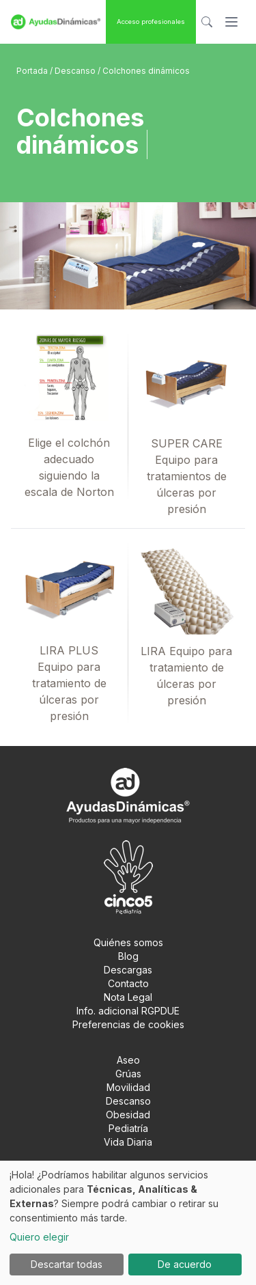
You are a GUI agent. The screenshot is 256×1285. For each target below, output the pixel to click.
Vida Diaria (128, 1142)
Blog (128, 956)
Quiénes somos (128, 942)
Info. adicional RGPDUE (128, 1011)
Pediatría (128, 1128)
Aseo (128, 1060)
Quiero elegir (39, 1237)
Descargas (128, 970)
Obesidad (128, 1114)
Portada (33, 71)
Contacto (128, 983)
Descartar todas (66, 1264)
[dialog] (128, 1223)
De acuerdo (185, 1264)
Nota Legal (128, 997)
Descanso (76, 71)
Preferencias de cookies (128, 1024)
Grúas (128, 1073)
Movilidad (128, 1087)
